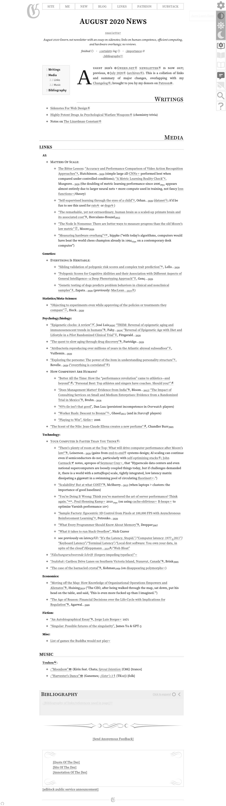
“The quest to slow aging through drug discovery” (85, 341)
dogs (109, 205)
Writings (54, 70)
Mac (122, 290)
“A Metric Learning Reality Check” (140, 178)
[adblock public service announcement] (70, 789)
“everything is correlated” (89, 365)
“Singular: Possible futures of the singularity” (82, 626)
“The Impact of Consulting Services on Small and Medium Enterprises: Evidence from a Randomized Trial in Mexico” (118, 395)
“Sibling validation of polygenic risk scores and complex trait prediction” (110, 267)
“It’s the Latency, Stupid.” (118, 538)
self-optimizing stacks (144, 458)
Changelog (101, 83)
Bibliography (57, 90)
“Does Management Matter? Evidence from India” (94, 390)
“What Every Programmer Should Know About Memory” (98, 525)
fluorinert (146, 478)
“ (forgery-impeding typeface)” (93, 555)
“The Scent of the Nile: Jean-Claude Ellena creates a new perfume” (98, 426)
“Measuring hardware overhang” (83, 235)
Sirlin (88, 420)
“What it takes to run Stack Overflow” (84, 531)
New (84, 6)
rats (95, 205)
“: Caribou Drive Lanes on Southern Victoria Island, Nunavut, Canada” (106, 561)
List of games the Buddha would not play (80, 641)
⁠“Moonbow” (61, 669)
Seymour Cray (111, 463)
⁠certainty (105, 51)
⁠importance (134, 51)
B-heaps (165, 501)
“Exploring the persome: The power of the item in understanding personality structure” (112, 360)
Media (52, 75)
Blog (102, 6)
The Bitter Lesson (70, 168)
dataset (161, 200)
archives (135, 73)
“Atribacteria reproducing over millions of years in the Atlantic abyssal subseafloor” (110, 348)
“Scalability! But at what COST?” (81, 485)
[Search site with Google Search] (220, 95)
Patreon (144, 6)
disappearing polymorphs (146, 568)
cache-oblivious (144, 501)
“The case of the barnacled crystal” (75, 568)
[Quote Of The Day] (66, 762)
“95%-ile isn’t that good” (75, 406)
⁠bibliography (113, 56)
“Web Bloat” (121, 548)
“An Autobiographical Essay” (71, 619)
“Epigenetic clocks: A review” (72, 325)
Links (122, 6)
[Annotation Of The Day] (70, 772)
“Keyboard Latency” (72, 543)
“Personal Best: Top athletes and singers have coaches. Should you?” (123, 383)
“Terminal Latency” (101, 543)
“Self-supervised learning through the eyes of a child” (96, 200)
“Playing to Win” (69, 420)
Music (57, 85)
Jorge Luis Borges (108, 619)
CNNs (134, 173)
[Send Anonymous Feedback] (113, 739)
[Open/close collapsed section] (111, 702)
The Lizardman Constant (82, 121)
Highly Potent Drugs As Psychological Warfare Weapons (91, 115)
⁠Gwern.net (125, 68)
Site (51, 6)
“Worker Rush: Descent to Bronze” (84, 413)
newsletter (113, 33)
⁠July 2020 (116, 73)
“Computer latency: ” (159, 538)
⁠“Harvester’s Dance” (67, 676)
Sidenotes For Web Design (70, 108)
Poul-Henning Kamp (89, 501)
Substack (170, 6)
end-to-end (117, 453)
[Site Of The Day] (64, 767)
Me (67, 6)
